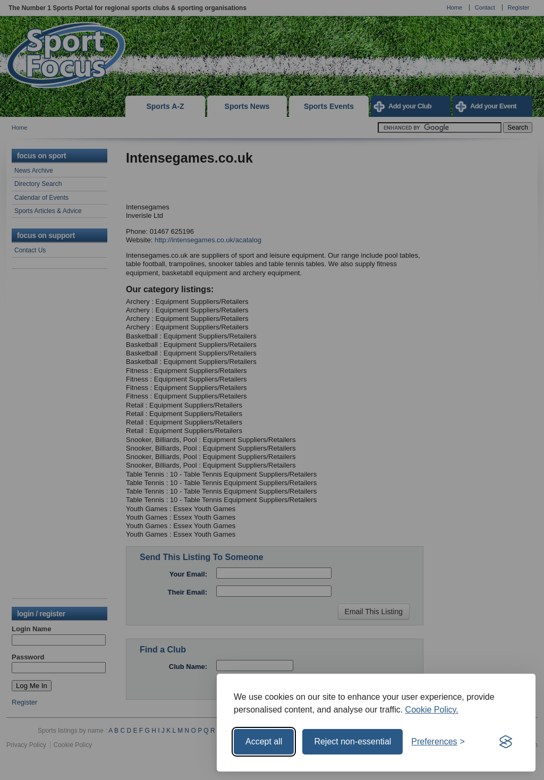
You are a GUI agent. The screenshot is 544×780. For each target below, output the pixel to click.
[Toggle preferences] (438, 741)
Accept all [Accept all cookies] (263, 741)
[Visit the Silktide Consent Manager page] (505, 741)
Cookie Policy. (431, 709)
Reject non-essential (352, 741)
